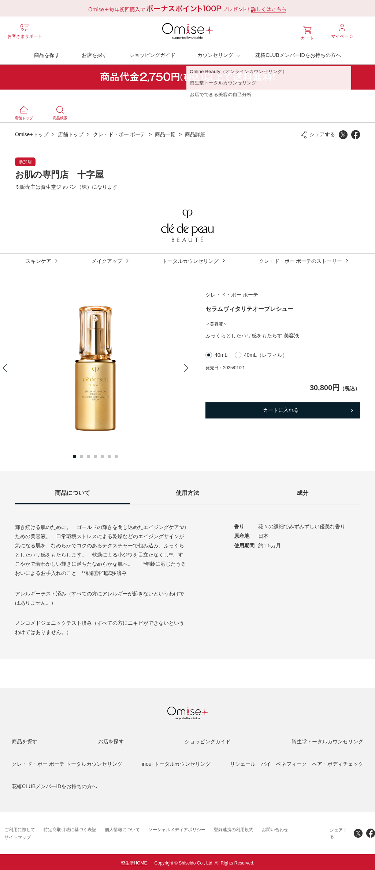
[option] (95, 366)
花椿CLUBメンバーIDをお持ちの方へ (298, 53)
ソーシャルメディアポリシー (176, 827)
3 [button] (88, 454)
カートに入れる (281, 408)
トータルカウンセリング (190, 259)
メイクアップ (107, 259)
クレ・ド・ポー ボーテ (119, 132)
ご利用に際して (19, 827)
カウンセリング (215, 53)
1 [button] (74, 454)
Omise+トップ (31, 132)
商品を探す (47, 53)
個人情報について (122, 827)
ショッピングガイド (152, 53)
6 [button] (109, 454)
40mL (221, 353)
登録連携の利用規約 (233, 827)
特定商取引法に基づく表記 (70, 827)
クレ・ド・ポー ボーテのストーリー (300, 259)
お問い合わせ (275, 827)
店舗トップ (70, 132)
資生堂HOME (134, 861)
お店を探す (94, 53)
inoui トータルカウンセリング (176, 762)
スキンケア (38, 259)
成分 (302, 491)
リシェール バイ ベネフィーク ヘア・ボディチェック (296, 762)
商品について (72, 491)
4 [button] (95, 454)
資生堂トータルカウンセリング (327, 740)
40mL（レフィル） (265, 353)
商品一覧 (165, 132)
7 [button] (116, 454)
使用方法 (187, 491)
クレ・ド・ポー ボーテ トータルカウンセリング (67, 762)
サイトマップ (17, 835)
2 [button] (81, 454)
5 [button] (102, 454)
